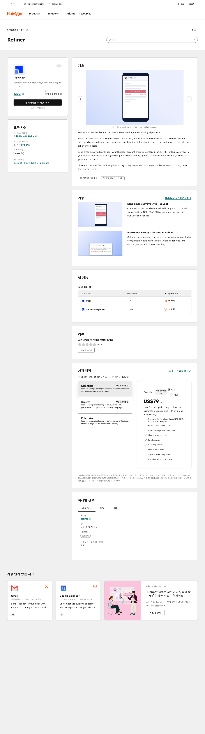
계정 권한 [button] (23, 144)
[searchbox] (152, 40)
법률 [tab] (114, 508)
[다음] (189, 99)
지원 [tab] (102, 508)
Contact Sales (56, 4)
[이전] (80, 99)
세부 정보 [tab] (87, 508)
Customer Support (34, 4)
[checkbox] (105, 387)
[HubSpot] (15, 13)
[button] (195, 30)
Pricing (71, 13)
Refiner (19, 94)
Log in (181, 4)
